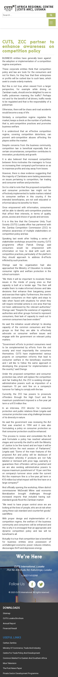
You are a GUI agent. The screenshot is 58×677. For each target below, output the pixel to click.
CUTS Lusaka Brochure (13, 618)
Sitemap (6, 613)
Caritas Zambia (9, 643)
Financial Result (10, 628)
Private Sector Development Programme (20, 673)
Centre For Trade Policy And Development (21, 653)
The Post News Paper (12, 668)
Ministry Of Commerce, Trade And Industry (22, 648)
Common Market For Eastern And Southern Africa (25, 658)
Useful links (12, 637)
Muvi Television (9, 663)
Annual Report (9, 623)
